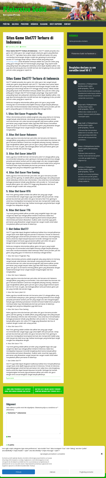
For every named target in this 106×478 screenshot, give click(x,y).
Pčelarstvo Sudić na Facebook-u (83, 53)
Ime (9, 437)
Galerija (15, 24)
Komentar (17, 413)
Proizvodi (25, 24)
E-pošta (11, 445)
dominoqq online (12, 61)
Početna (6, 24)
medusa (23, 47)
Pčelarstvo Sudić (25, 9)
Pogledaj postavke (86, 472)
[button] (102, 454)
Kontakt (67, 24)
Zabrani (52, 472)
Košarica (34, 24)
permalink (10, 378)
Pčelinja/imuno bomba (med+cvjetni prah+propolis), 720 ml (87, 86)
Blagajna (44, 24)
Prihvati (18, 472)
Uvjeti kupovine (56, 24)
